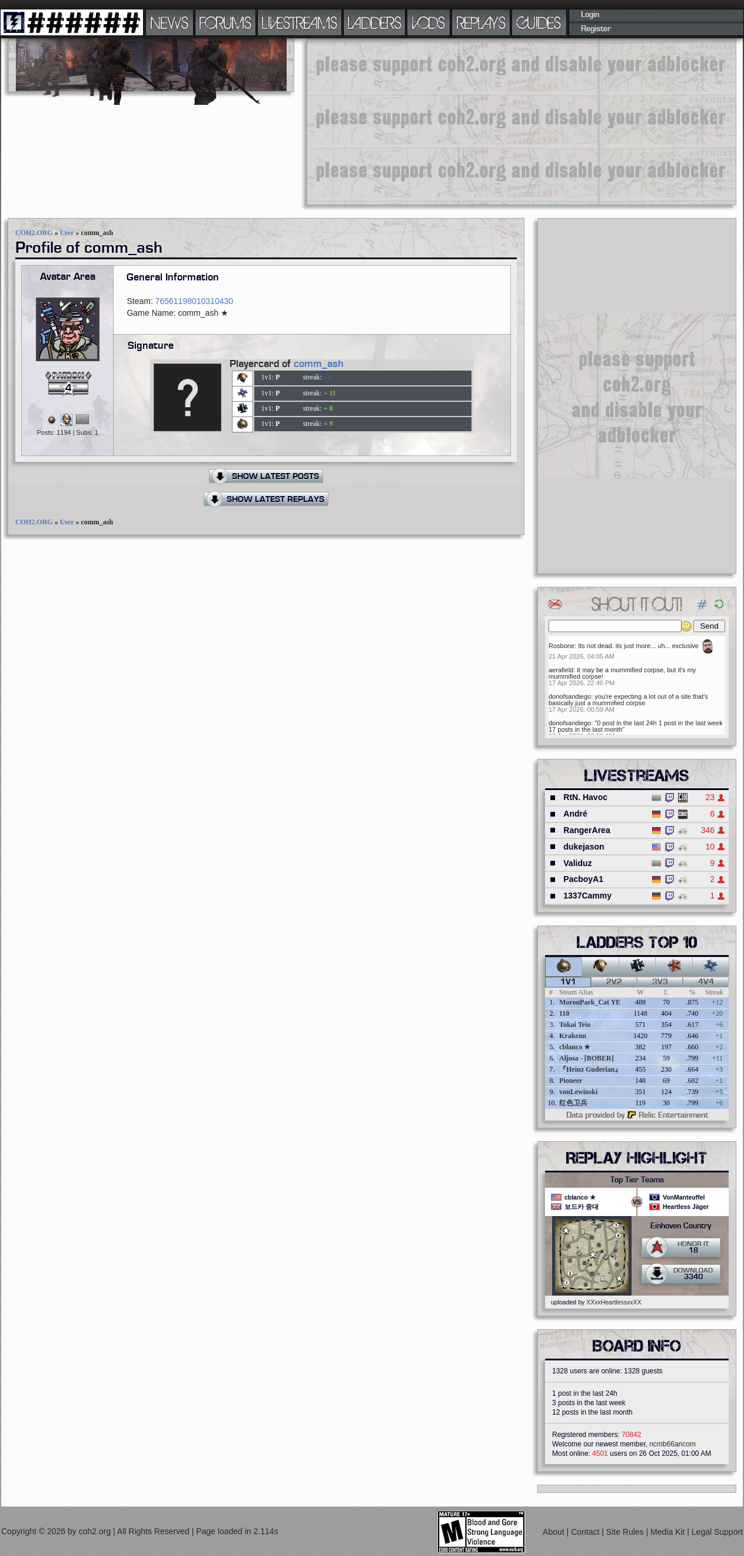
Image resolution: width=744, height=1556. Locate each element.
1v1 (568, 982)
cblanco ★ (574, 1047)
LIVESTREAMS (299, 22)
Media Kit (668, 1532)
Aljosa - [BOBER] (586, 1058)
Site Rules (626, 1532)
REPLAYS (481, 22)
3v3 (660, 982)
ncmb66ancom (672, 1444)
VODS (428, 22)
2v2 (614, 982)
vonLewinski (578, 1092)
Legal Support (717, 1532)
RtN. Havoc (585, 797)
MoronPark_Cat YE (589, 1002)
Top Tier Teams (637, 1180)
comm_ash (319, 364)
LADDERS (374, 22)
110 (564, 1013)
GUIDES (539, 22)
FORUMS (225, 22)
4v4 (706, 982)
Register (596, 29)
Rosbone (561, 645)
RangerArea (586, 830)
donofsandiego (570, 696)
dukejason (583, 846)
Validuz (577, 863)
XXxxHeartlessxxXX (613, 1302)
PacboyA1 (583, 879)
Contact (586, 1532)
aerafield (561, 669)
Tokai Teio (574, 1024)
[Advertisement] (475, 120)
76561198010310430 (194, 301)
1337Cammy (587, 895)
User (67, 233)
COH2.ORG (34, 233)
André (575, 813)
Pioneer (570, 1080)
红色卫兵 (573, 1103)
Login (590, 15)
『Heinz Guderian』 (590, 1069)
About (554, 1532)
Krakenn (572, 1036)
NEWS (169, 22)
